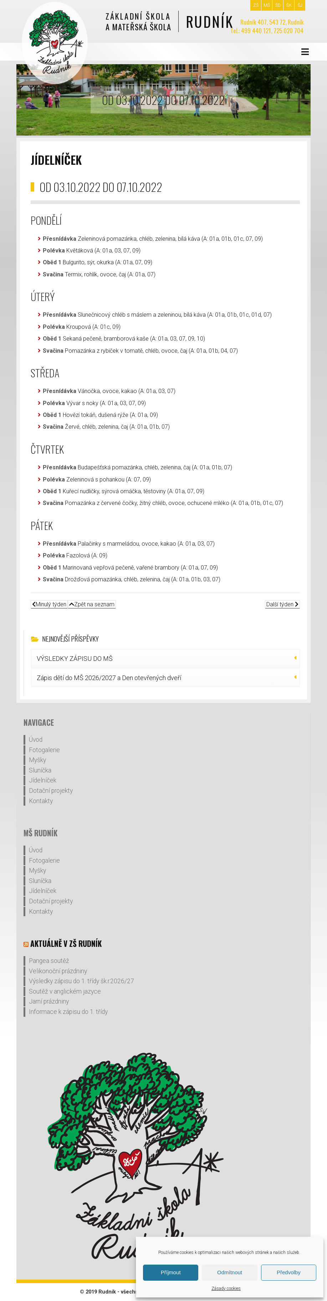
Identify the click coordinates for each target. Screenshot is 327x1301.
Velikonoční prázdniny (58, 971)
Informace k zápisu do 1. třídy (68, 1011)
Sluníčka (40, 770)
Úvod (35, 739)
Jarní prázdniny (49, 1001)
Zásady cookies (226, 1288)
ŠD (278, 5)
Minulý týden (49, 604)
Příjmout (171, 1272)
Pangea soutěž (49, 960)
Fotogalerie (44, 750)
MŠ (267, 5)
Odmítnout (229, 1272)
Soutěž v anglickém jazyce (65, 991)
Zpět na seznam (91, 604)
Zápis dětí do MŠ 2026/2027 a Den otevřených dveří (109, 678)
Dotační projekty (51, 790)
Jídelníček (42, 780)
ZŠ (256, 5)
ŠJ (300, 5)
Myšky (37, 760)
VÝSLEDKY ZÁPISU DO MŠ (75, 658)
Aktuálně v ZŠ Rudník (66, 943)
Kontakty (41, 801)
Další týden (282, 604)
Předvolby (289, 1272)
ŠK (289, 5)
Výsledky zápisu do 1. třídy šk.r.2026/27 (81, 981)
